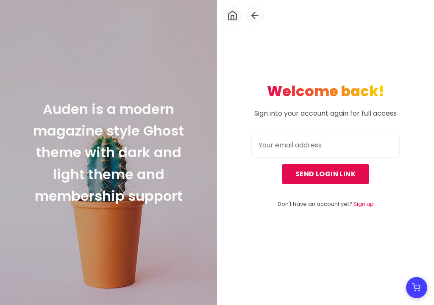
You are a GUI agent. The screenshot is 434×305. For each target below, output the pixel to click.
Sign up (363, 204)
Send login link (325, 174)
